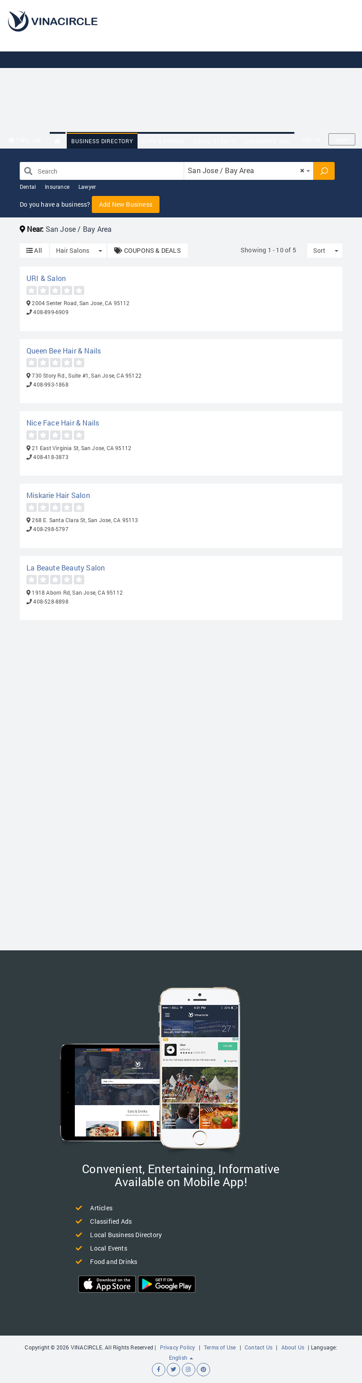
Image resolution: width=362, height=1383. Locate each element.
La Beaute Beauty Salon (65, 567)
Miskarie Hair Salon (58, 495)
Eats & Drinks (163, 141)
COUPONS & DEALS (147, 250)
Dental (28, 186)
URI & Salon (46, 278)
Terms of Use (220, 1347)
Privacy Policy (177, 1347)
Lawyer (87, 186)
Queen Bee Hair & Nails (63, 350)
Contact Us (258, 1347)
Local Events (215, 141)
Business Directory (102, 141)
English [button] (181, 1357)
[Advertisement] (236, 67)
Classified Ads (267, 141)
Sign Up (310, 139)
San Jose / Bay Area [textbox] (246, 170)
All (34, 250)
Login (342, 139)
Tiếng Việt (25, 140)
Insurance (57, 186)
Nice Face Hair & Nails (62, 422)
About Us (293, 1347)
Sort (319, 250)
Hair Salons (72, 250)
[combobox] (248, 171)
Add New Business (125, 204)
